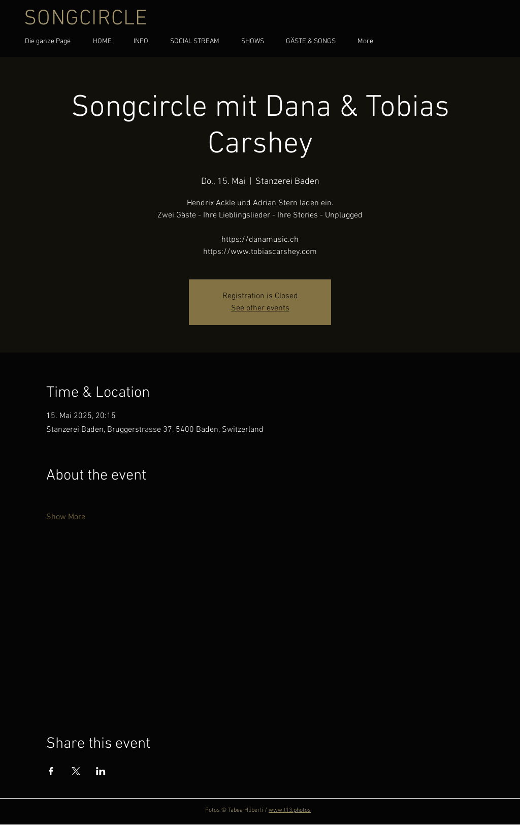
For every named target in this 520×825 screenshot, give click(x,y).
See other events (260, 308)
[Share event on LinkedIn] (101, 771)
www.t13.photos (290, 810)
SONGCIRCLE (86, 19)
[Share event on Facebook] (51, 771)
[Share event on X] (76, 771)
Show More (65, 517)
